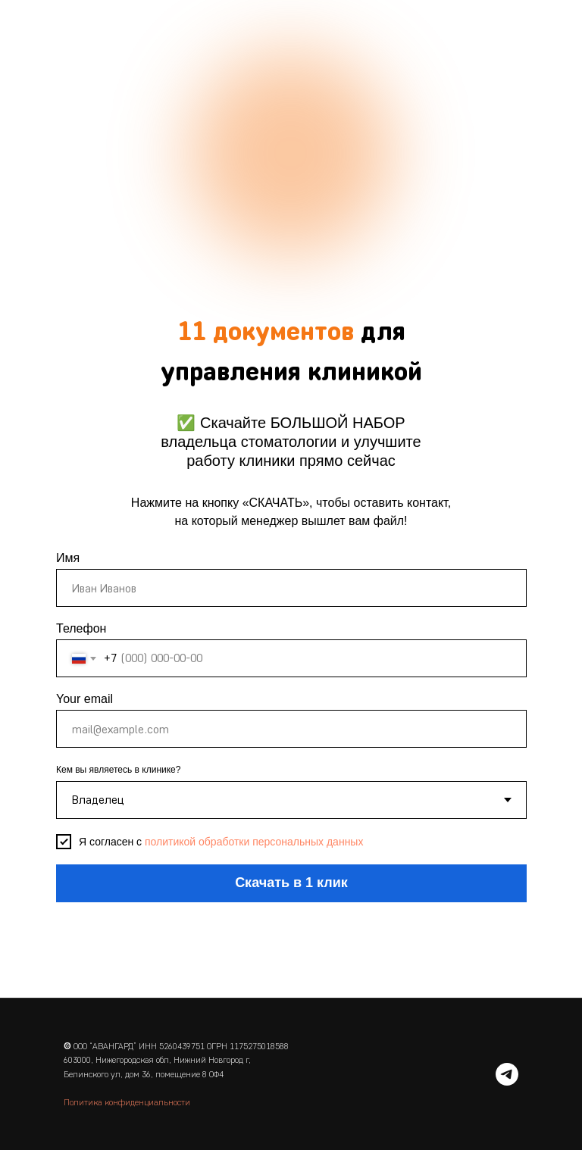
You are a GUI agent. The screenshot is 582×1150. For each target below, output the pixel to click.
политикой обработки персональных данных (254, 842)
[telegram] (507, 1074)
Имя (68, 558)
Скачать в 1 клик (291, 882)
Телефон (81, 628)
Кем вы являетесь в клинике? (118, 769)
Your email (84, 698)
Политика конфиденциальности (127, 1102)
